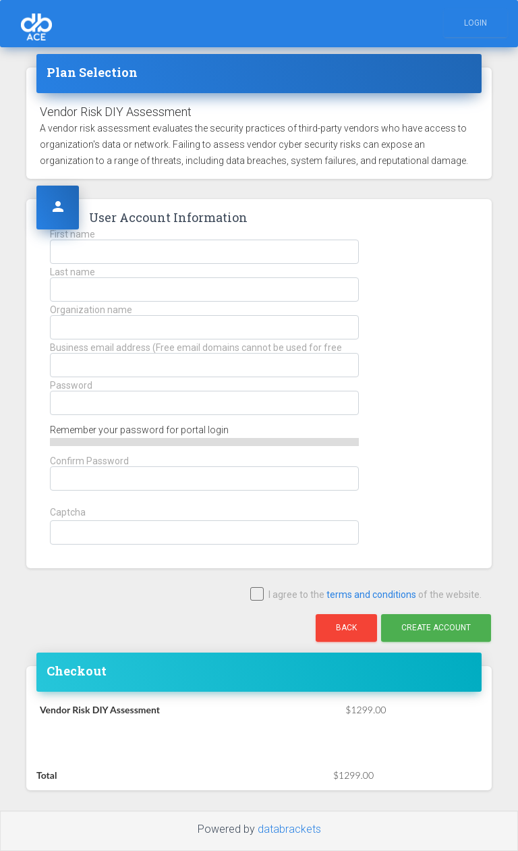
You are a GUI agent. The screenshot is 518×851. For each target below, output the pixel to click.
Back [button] (346, 627)
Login (475, 23)
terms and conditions (371, 594)
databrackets (289, 829)
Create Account (436, 627)
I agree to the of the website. (367, 595)
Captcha (68, 512)
